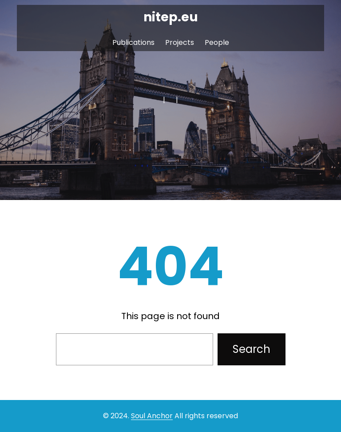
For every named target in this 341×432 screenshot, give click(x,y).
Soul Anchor (152, 416)
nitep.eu (170, 17)
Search (251, 349)
